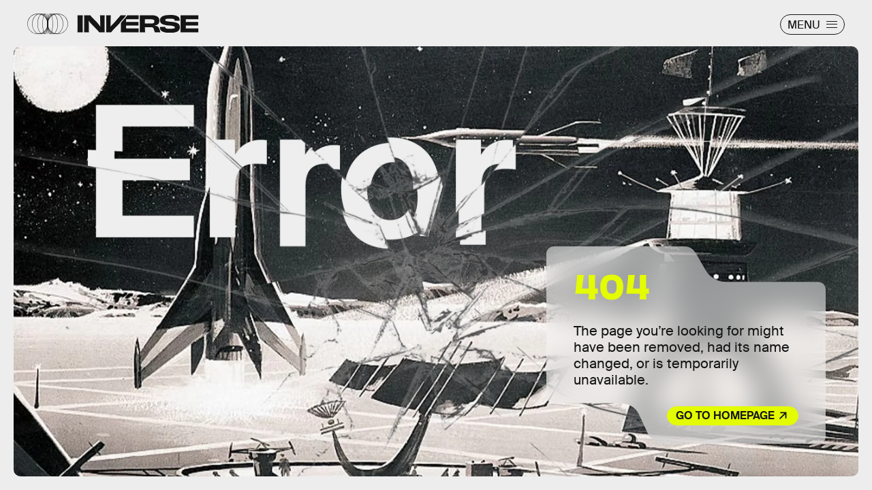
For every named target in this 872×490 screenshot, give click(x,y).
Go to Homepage (725, 415)
